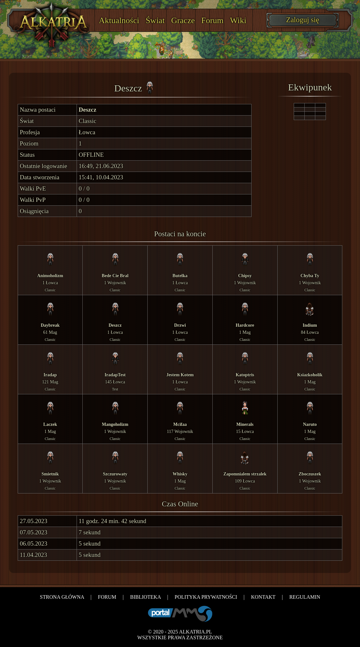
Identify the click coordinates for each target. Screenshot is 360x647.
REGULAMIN (304, 597)
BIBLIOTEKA (145, 597)
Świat (155, 20)
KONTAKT (263, 597)
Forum (212, 20)
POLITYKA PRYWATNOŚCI (206, 597)
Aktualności (119, 20)
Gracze (183, 20)
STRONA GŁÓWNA (62, 597)
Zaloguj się (302, 20)
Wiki (238, 20)
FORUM (107, 597)
